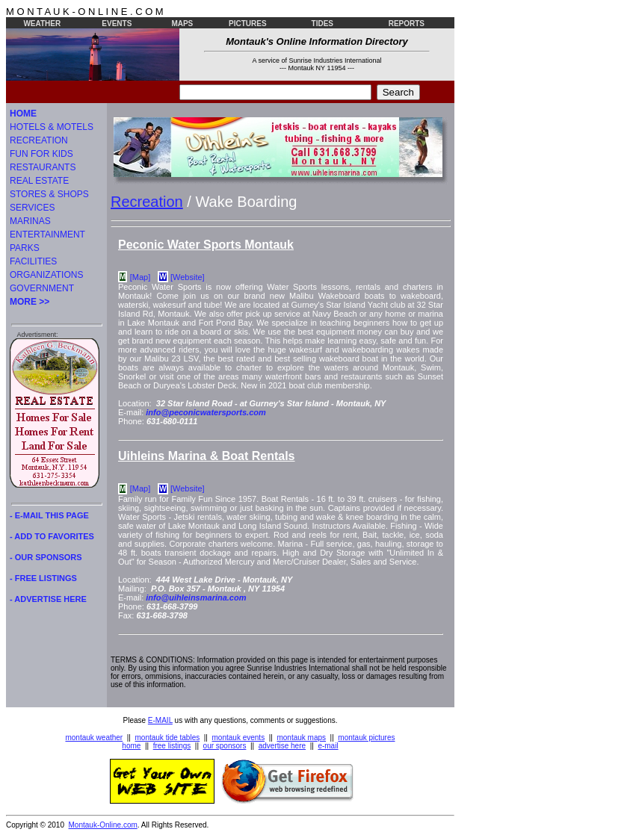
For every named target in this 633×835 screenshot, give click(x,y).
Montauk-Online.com (103, 825)
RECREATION (39, 140)
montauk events (238, 737)
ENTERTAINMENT (47, 234)
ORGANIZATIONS (46, 275)
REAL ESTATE (39, 181)
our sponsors (225, 746)
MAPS (182, 23)
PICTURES (248, 23)
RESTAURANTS (42, 167)
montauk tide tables (167, 737)
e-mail (328, 746)
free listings (172, 746)
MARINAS (30, 221)
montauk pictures (366, 737)
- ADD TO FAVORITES (52, 536)
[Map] (140, 277)
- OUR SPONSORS (46, 557)
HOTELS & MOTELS (51, 127)
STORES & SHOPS (49, 194)
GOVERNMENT (42, 288)
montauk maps (301, 737)
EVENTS (117, 23)
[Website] (187, 277)
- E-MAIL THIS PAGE (49, 515)
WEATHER (42, 23)
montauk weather (94, 737)
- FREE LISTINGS (43, 578)
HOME (23, 113)
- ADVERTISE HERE (48, 599)
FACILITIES (33, 261)
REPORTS (406, 23)
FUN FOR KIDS (41, 154)
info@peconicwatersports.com (205, 412)
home (131, 746)
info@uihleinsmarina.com (196, 597)
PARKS (25, 248)
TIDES (322, 23)
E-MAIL (160, 720)
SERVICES (32, 207)
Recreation (147, 201)
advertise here (282, 746)
